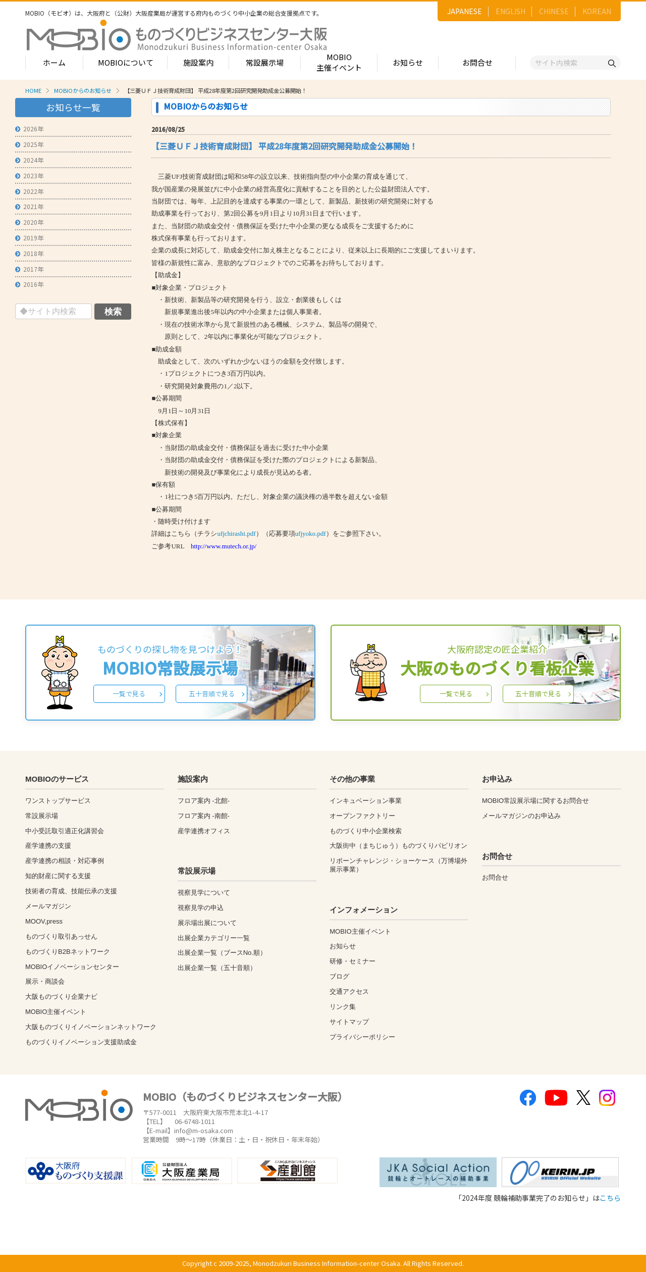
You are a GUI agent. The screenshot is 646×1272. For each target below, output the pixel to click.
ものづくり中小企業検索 (366, 831)
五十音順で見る (212, 693)
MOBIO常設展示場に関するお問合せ (535, 800)
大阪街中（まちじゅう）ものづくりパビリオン (398, 845)
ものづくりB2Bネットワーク (67, 951)
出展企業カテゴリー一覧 (214, 938)
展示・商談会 (45, 981)
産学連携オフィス (204, 831)
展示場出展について (207, 923)
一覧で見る (129, 693)
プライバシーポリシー (362, 1037)
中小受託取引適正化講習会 (64, 831)
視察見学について (204, 892)
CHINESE (554, 11)
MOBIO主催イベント (339, 62)
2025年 (29, 144)
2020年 (29, 222)
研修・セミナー (352, 961)
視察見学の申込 (201, 907)
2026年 (29, 128)
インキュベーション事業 (366, 800)
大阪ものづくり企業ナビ (61, 996)
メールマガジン (48, 906)
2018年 (29, 253)
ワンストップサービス (58, 800)
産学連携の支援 (48, 845)
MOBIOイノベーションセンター (72, 967)
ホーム (54, 62)
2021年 (29, 206)
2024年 (29, 160)
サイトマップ (349, 1022)
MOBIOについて (125, 62)
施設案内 (198, 62)
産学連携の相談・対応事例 (64, 860)
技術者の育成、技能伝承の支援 (71, 891)
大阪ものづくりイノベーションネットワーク (90, 1027)
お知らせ (408, 62)
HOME (33, 90)
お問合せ (477, 62)
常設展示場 (265, 62)
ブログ (339, 976)
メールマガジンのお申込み (521, 816)
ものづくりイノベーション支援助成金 (81, 1042)
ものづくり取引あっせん (61, 936)
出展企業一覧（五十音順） (217, 968)
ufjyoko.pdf (310, 533)
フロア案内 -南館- (204, 816)
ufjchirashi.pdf (236, 533)
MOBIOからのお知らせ (83, 90)
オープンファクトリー (362, 816)
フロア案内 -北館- (204, 800)
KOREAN (596, 11)
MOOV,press (44, 921)
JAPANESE (464, 11)
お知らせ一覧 (73, 107)
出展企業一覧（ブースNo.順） (222, 952)
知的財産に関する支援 (58, 876)
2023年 (29, 175)
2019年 (29, 237)
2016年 (29, 284)
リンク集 (343, 1006)
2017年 (29, 269)
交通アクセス (349, 991)
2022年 (29, 191)
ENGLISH (510, 11)
